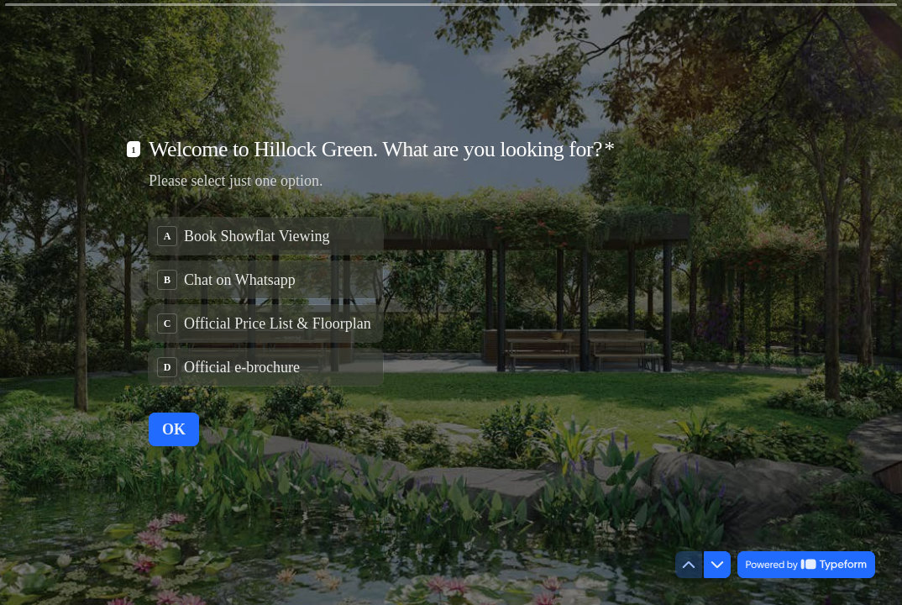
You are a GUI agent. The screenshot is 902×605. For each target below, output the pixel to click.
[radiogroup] (266, 302)
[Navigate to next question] (717, 564)
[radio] (266, 236)
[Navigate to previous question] (688, 564)
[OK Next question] (174, 429)
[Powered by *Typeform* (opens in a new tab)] (806, 564)
